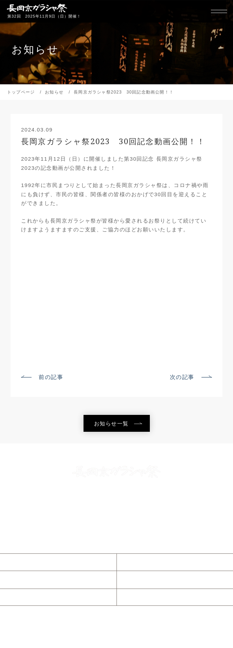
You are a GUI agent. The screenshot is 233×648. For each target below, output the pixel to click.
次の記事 (182, 377)
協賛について (146, 597)
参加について (29, 597)
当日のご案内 (29, 579)
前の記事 (51, 377)
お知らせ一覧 (111, 423)
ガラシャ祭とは (149, 561)
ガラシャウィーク (152, 579)
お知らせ (23, 561)
